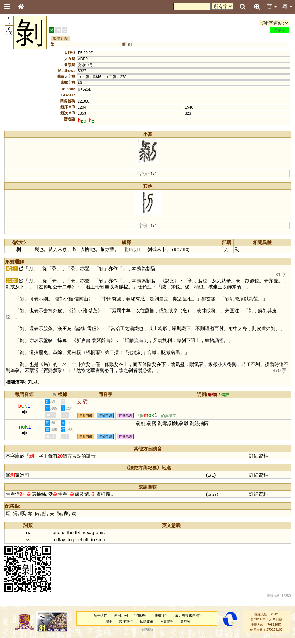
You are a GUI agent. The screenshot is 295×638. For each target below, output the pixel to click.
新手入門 (100, 615)
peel (77, 539)
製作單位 (126, 621)
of (64, 532)
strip (100, 539)
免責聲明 (167, 621)
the (70, 532)
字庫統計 (141, 615)
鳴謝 (109, 621)
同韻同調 (105, 415)
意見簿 (185, 621)
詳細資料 (258, 455)
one (57, 532)
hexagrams (93, 532)
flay (61, 539)
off (85, 539)
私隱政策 (146, 621)
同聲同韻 (85, 415)
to (55, 539)
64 (77, 532)
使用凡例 (121, 615)
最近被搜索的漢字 (189, 615)
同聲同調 (125, 415)
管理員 (147, 629)
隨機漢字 (161, 615)
